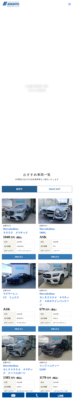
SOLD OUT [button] (54, 189)
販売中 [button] (19, 189)
